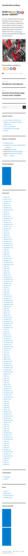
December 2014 (8, 390)
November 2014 (8, 393)
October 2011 (7, 454)
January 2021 (7, 260)
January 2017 (7, 338)
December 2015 (8, 365)
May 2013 (6, 428)
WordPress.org (8, 497)
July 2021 (6, 249)
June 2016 (6, 353)
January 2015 (7, 388)
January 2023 (7, 222)
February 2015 (8, 386)
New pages (7, 477)
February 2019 (8, 296)
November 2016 (8, 342)
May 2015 (6, 380)
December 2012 (8, 437)
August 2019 (7, 285)
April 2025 (7, 203)
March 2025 (7, 205)
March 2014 (7, 409)
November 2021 (8, 245)
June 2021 (6, 252)
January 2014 (7, 414)
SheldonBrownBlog (11, 5)
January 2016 (7, 363)
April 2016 (7, 357)
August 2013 (7, 422)
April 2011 (6, 464)
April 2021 (7, 254)
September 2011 (8, 456)
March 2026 (7, 199)
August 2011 (7, 458)
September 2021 (8, 247)
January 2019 (7, 298)
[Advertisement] (6, 176)
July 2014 (6, 401)
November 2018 (8, 302)
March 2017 (7, 334)
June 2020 (7, 268)
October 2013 (7, 418)
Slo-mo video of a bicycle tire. (12, 120)
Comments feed (8, 495)
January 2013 (7, 435)
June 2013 (6, 426)
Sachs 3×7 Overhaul (9, 126)
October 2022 (8, 226)
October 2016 (7, 344)
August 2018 (7, 306)
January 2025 (7, 207)
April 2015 (7, 382)
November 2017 (8, 323)
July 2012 (6, 441)
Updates (20, 73)
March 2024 (7, 216)
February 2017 (8, 336)
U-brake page (18, 31)
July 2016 (6, 351)
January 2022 (7, 241)
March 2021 (7, 256)
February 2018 (8, 317)
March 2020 (7, 275)
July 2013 (6, 424)
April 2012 (7, 447)
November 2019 (8, 281)
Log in (5, 491)
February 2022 (8, 239)
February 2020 (8, 277)
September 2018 (8, 304)
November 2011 (8, 452)
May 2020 (6, 271)
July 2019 (6, 287)
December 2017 (8, 321)
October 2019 (7, 283)
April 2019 (7, 294)
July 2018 (6, 308)
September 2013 (8, 420)
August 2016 (7, 348)
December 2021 (8, 243)
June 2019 (6, 289)
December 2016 (8, 340)
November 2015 (8, 367)
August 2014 (7, 399)
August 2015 (7, 374)
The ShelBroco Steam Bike (11, 128)
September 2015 (8, 372)
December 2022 (8, 224)
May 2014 (6, 405)
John (5, 73)
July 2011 (6, 460)
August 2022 (7, 228)
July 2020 (6, 266)
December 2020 (8, 262)
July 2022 (6, 231)
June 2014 (6, 403)
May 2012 (6, 445)
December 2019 (8, 279)
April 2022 (7, 235)
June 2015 (6, 378)
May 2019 (6, 292)
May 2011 (6, 462)
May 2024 (6, 214)
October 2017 (7, 325)
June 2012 (6, 443)
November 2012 (8, 439)
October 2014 (7, 395)
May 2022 (6, 233)
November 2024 (8, 210)
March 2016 (7, 359)
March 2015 (7, 384)
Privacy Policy (16, 551)
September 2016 (8, 346)
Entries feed (7, 493)
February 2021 (8, 258)
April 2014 (7, 407)
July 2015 (6, 376)
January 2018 (7, 319)
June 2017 (6, 332)
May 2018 (6, 311)
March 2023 (7, 220)
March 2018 (7, 315)
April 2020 (7, 273)
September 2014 (8, 397)
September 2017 (8, 327)
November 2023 (8, 218)
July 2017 (6, 329)
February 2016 (8, 361)
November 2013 (8, 416)
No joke (11, 143)
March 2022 (7, 237)
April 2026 (7, 197)
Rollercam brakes (7, 36)
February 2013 (8, 433)
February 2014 (8, 412)
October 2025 (8, 201)
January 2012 (7, 449)
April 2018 (7, 313)
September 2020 (8, 264)
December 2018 (8, 300)
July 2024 (6, 212)
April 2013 (6, 430)
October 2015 (7, 369)
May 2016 (6, 355)
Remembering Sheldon (16, 151)
